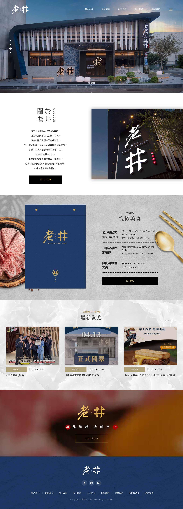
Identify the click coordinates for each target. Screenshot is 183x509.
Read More (45, 179)
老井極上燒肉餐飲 (20, 9)
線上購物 (139, 9)
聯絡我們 (156, 9)
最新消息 (105, 9)
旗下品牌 (122, 9)
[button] (10, 40)
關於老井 (89, 9)
